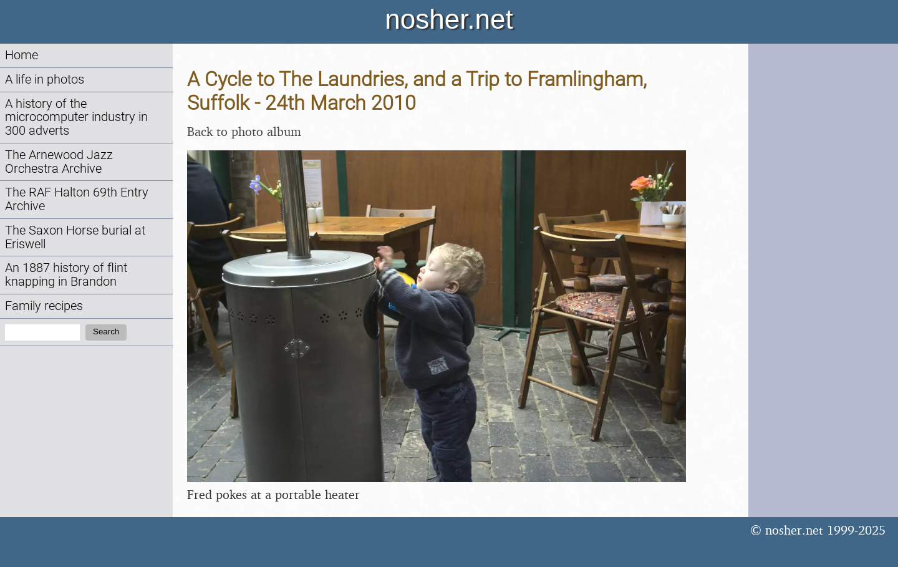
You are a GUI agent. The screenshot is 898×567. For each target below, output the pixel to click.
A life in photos (44, 79)
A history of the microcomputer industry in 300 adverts (76, 117)
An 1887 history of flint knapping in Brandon (66, 275)
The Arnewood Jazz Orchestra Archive (59, 162)
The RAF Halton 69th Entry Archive (76, 199)
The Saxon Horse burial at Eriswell (75, 237)
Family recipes (44, 306)
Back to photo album (244, 131)
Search (106, 331)
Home (21, 55)
